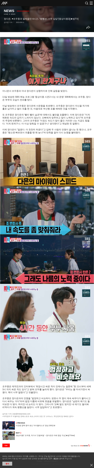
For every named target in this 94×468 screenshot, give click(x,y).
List (6, 445)
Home (6, 14)
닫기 (91, 465)
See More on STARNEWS (81, 445)
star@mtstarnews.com (21, 414)
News (13, 14)
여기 (55, 459)
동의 (7, 464)
